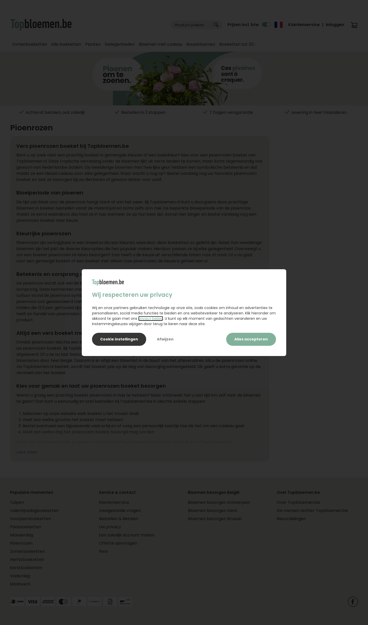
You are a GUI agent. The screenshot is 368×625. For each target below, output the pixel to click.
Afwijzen (165, 339)
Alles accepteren (251, 339)
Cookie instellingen (119, 339)
